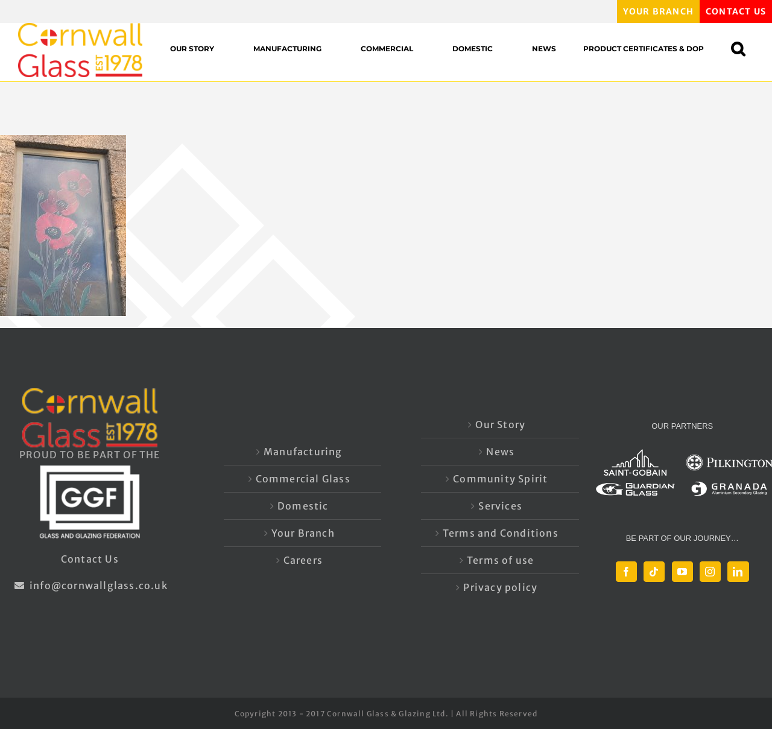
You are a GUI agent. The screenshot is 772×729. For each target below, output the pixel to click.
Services (500, 506)
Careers (303, 560)
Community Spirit (500, 479)
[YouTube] (682, 571)
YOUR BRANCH (658, 11)
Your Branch (303, 533)
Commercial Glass (303, 479)
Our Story (500, 424)
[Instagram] (710, 571)
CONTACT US (736, 11)
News (500, 452)
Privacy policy (500, 587)
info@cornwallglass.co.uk (90, 585)
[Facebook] (626, 571)
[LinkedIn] (737, 571)
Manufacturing (303, 452)
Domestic (303, 506)
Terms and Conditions (500, 533)
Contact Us (90, 559)
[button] (744, 48)
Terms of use (500, 560)
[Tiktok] (654, 571)
